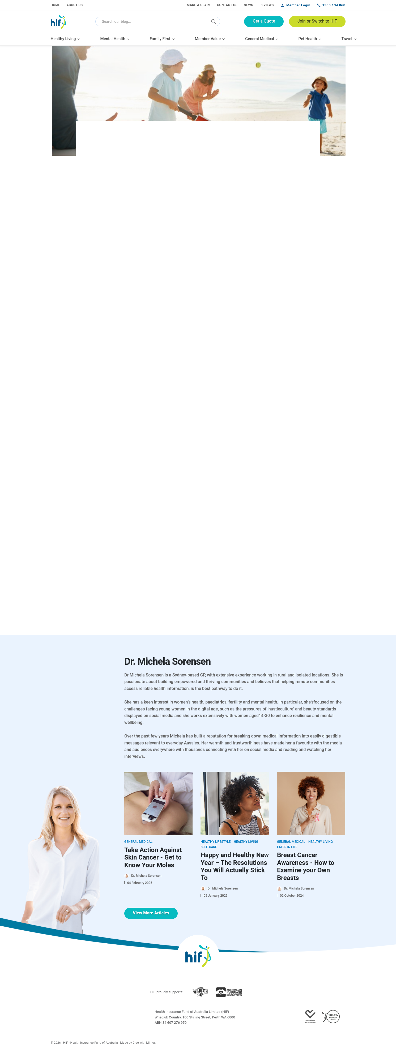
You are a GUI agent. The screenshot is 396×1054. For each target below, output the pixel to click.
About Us (75, 5)
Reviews (266, 5)
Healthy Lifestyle (216, 842)
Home (55, 5)
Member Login (298, 5)
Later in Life (287, 847)
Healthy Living (246, 842)
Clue (136, 1042)
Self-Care (209, 847)
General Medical (138, 842)
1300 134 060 (333, 5)
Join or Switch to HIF (317, 21)
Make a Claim (199, 5)
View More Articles (151, 912)
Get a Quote (264, 21)
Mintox (151, 1042)
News (248, 5)
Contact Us (227, 5)
